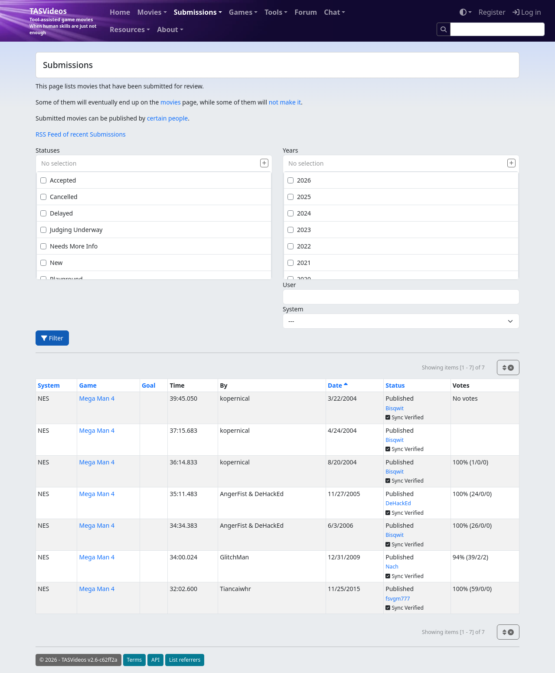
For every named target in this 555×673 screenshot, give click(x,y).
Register (492, 12)
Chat (332, 12)
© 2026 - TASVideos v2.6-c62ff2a (78, 659)
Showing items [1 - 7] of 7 (453, 367)
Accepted (58, 180)
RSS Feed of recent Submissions (81, 134)
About (167, 29)
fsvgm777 (397, 598)
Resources (127, 29)
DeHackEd (398, 503)
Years (290, 150)
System (293, 309)
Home (120, 12)
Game (88, 385)
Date (338, 385)
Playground (61, 279)
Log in (527, 12)
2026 (299, 180)
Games (240, 12)
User (289, 285)
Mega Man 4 (96, 398)
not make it (285, 102)
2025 (299, 197)
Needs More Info (69, 246)
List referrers (184, 659)
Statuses (48, 150)
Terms (134, 659)
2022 (299, 246)
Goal (148, 385)
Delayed (56, 213)
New (51, 262)
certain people (167, 118)
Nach (391, 566)
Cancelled (59, 197)
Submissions (195, 12)
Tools (273, 12)
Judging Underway (71, 229)
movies (170, 102)
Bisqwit (394, 408)
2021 (299, 262)
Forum (305, 12)
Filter (52, 338)
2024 (299, 213)
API (155, 659)
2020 (299, 279)
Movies (149, 12)
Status (395, 385)
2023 (299, 229)
